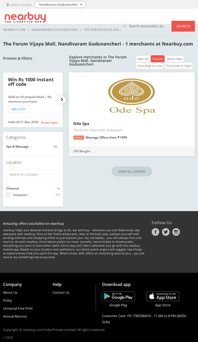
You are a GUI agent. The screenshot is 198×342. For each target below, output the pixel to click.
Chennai (12, 188)
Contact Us (61, 292)
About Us (10, 292)
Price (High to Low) (149, 66)
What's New (174, 59)
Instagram (176, 232)
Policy (7, 300)
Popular (157, 59)
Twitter (166, 232)
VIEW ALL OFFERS (131, 171)
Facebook (155, 232)
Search (183, 26)
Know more (49, 122)
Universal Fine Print (18, 308)
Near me (142, 59)
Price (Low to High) (178, 66)
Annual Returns (15, 316)
